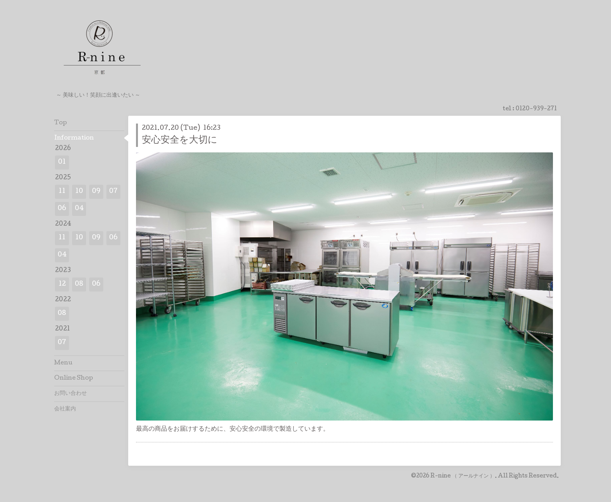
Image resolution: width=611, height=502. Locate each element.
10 (79, 191)
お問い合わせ (70, 394)
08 (79, 284)
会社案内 (65, 409)
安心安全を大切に (179, 140)
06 (62, 208)
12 (62, 284)
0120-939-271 (536, 109)
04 (79, 208)
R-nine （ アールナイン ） (463, 476)
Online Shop (73, 378)
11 (61, 191)
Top (60, 123)
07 (113, 191)
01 (62, 162)
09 (96, 191)
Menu (63, 363)
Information (74, 138)
